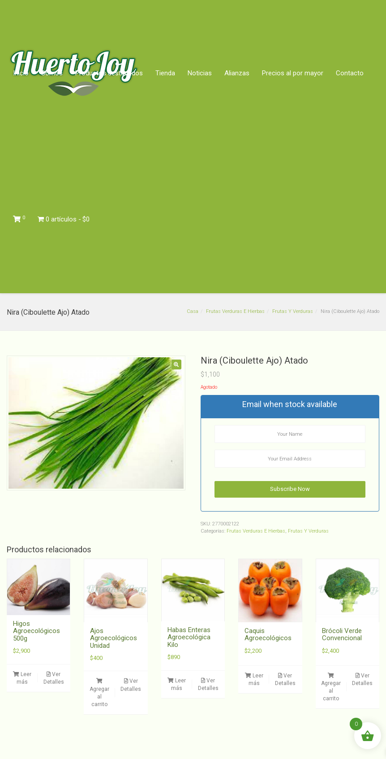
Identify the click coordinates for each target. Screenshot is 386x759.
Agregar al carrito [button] (99, 692)
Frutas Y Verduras (292, 311)
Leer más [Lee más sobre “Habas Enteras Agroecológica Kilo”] (176, 684)
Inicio (21, 73)
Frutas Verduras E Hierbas (235, 311)
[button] (176, 364)
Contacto (350, 73)
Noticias (200, 73)
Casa (192, 311)
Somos (52, 73)
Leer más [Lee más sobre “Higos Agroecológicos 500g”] (22, 678)
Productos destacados (109, 73)
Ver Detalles (53, 678)
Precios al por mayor (292, 73)
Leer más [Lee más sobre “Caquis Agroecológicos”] (254, 679)
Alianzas (236, 73)
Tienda (165, 73)
